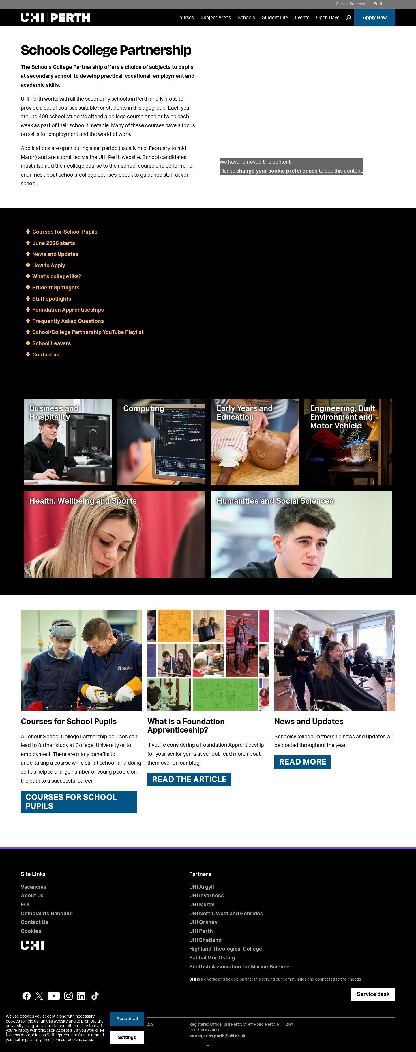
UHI (192, 979)
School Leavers (51, 343)
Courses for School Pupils (65, 232)
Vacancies (33, 887)
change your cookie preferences (277, 171)
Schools (246, 17)
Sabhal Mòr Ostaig (212, 958)
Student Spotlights (56, 288)
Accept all (127, 1018)
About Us (32, 895)
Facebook (26, 996)
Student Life (275, 17)
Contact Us (34, 922)
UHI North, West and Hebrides (226, 913)
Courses (185, 17)
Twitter (39, 996)
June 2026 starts (53, 243)
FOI (25, 904)
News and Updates (55, 254)
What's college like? (56, 276)
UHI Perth (201, 931)
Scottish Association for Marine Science (239, 967)
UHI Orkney (203, 922)
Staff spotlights (51, 299)
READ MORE (302, 762)
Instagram (68, 996)
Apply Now (375, 17)
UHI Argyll (201, 887)
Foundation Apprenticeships (68, 310)
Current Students (350, 4)
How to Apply (48, 265)
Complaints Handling (47, 913)
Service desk (373, 994)
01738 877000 (205, 1030)
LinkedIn (82, 996)
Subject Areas (216, 17)
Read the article (189, 779)
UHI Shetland (205, 940)
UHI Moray (201, 904)
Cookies (31, 931)
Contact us (45, 355)
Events (302, 17)
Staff (378, 4)
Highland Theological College (225, 949)
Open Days (327, 17)
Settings (127, 1037)
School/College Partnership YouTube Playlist (88, 332)
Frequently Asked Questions (68, 321)
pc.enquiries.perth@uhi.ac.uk (217, 1036)
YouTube (54, 996)
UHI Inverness (206, 895)
